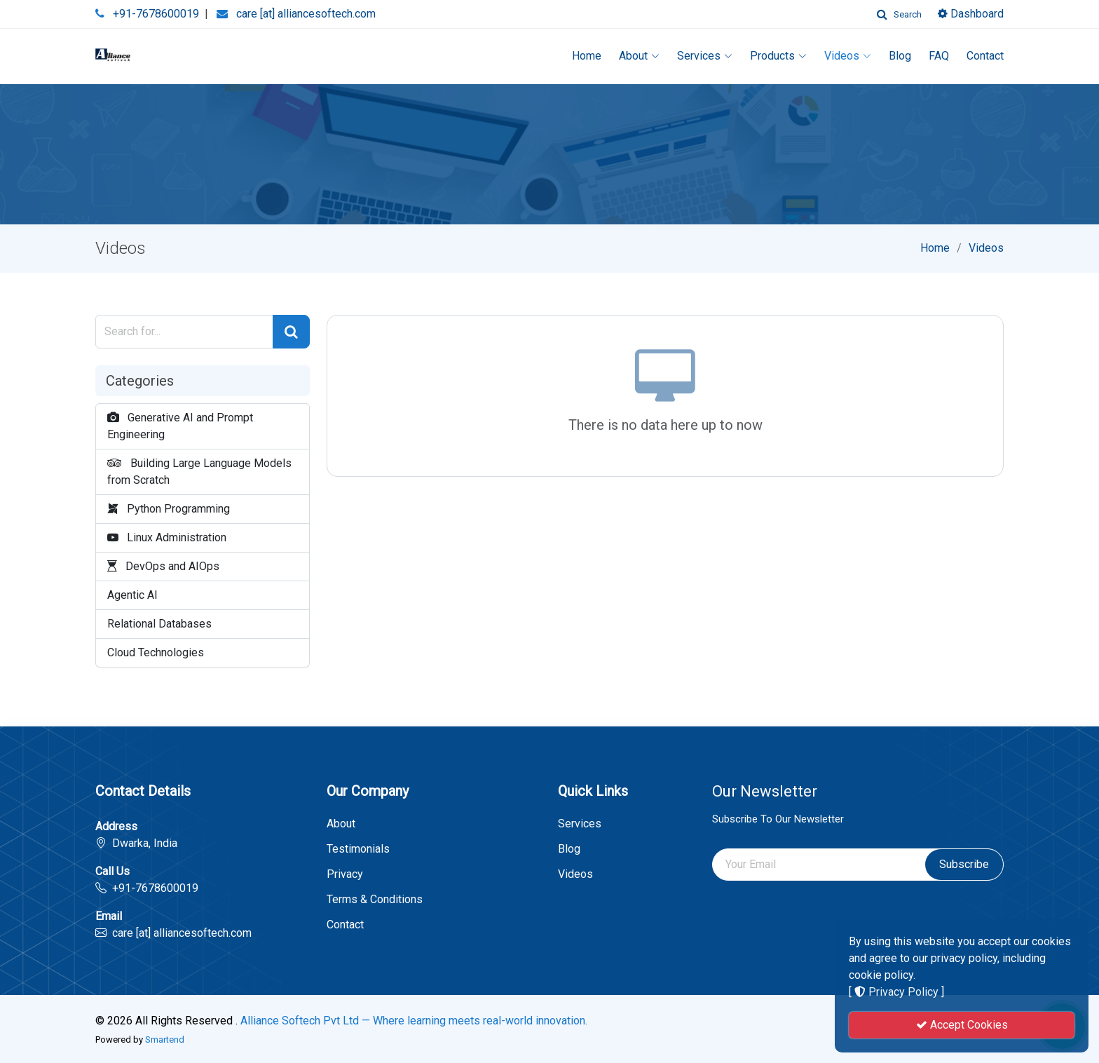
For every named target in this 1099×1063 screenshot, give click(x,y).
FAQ (939, 55)
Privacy (345, 874)
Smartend (164, 1039)
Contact (985, 55)
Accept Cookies (962, 1024)
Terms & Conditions (375, 899)
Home (586, 55)
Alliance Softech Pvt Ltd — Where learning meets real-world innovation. (413, 1020)
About (639, 55)
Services (704, 55)
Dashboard (971, 13)
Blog (900, 55)
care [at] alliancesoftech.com (306, 13)
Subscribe (964, 864)
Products (778, 55)
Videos (847, 55)
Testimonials (358, 849)
